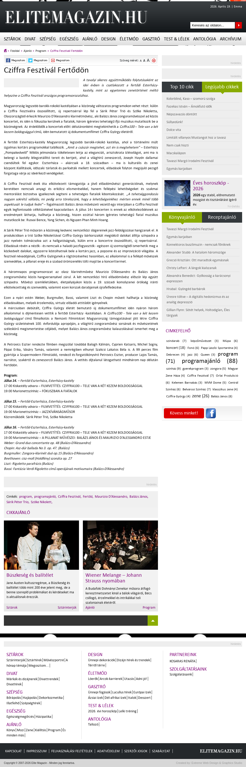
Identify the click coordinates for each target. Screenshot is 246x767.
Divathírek (13, 684)
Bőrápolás (13, 698)
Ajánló (89, 39)
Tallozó (93, 724)
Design (108, 39)
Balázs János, (138, 496)
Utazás (129, 679)
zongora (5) (218, 368)
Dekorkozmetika (51, 698)
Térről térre (96, 665)
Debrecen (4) (175, 354)
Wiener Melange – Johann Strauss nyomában (113, 578)
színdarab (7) (176, 341)
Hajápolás (30, 698)
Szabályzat (161, 751)
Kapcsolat (13, 751)
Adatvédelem (108, 751)
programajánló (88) (210, 360)
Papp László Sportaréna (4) (219, 348)
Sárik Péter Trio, (18, 502)
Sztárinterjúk (67, 607)
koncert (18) (175, 348)
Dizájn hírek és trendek (133, 660)
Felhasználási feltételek (71, 751)
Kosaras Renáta (182, 661)
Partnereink (183, 654)
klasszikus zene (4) (225, 389)
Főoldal (15, 51)
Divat (30, 39)
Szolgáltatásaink (188, 669)
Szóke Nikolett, (42, 502)
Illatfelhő (12, 703)
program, (26, 496)
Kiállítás (40, 730)
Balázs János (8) (221, 396)
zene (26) (200, 395)
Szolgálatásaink (181, 674)
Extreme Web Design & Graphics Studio (216, 762)
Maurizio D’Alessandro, (111, 496)
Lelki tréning (127, 711)
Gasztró (151, 39)
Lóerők (93, 679)
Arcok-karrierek (111, 679)
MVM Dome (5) (215, 382)
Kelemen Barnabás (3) (187, 382)
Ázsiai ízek (95, 698)
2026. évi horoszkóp (102, 711)
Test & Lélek (176, 39)
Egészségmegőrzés (20, 717)
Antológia (204, 39)
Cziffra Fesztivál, (70, 496)
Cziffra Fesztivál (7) (200, 375)
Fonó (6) (193, 348)
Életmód (129, 39)
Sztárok (12, 39)
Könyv (10, 730)
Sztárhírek (34, 660)
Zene (29, 730)
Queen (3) (208, 354)
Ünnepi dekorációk (101, 660)
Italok (132, 698)
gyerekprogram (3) (195, 368)
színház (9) (173, 368)
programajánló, (45, 496)
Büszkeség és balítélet (29, 575)
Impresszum (36, 751)
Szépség (48, 39)
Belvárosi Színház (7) (197, 389)
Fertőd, (88, 496)
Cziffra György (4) (178, 396)
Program (40, 51)
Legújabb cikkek (222, 87)
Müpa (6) (230, 341)
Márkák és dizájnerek (21, 679)
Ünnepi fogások (99, 692)
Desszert (144, 698)
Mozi (20, 730)
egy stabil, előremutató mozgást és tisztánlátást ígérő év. (214, 199)
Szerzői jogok (135, 751)
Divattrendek (48, 679)
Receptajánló (222, 217)
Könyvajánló (182, 217)
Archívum (230, 39)
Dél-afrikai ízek (115, 698)
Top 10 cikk (182, 87)
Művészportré (54, 660)
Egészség (69, 39)
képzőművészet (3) (204, 341)
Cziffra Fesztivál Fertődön (66, 51)
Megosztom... (38, 665)
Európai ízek (142, 692)
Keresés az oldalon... (238, 25)
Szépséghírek (30, 703)
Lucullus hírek (122, 692)
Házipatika (43, 717)
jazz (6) (192, 354)
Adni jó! (141, 679)
